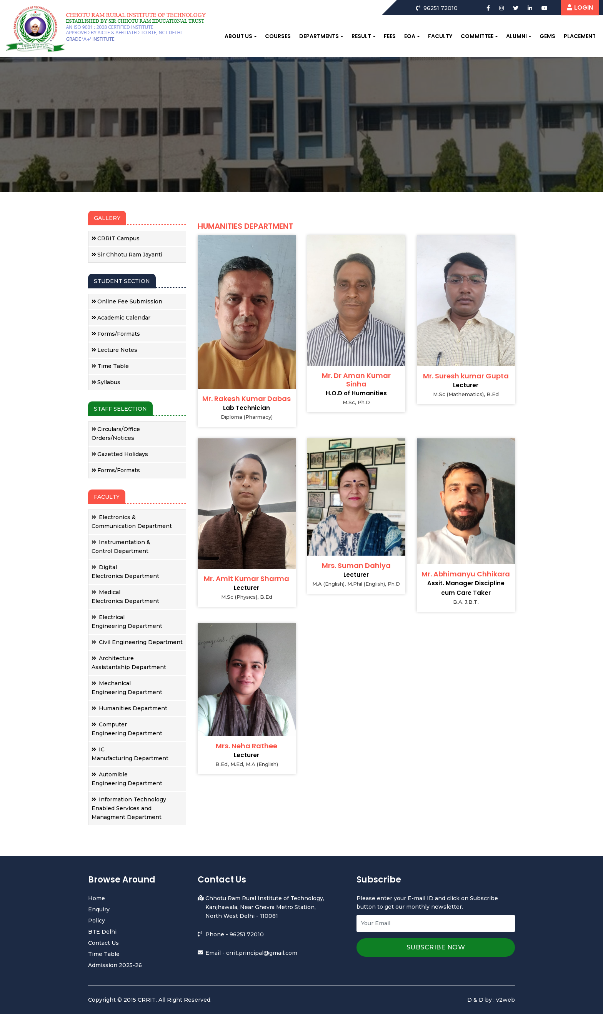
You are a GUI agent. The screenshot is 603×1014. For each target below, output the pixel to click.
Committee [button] (477, 36)
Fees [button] (390, 36)
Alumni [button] (516, 36)
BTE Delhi (102, 931)
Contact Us (103, 942)
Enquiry (99, 909)
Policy (96, 920)
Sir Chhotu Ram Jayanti (127, 254)
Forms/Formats (116, 333)
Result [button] (361, 36)
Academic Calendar (121, 317)
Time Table (110, 366)
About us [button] (238, 36)
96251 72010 (247, 934)
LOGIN (580, 7)
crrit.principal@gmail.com (261, 952)
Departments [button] (319, 36)
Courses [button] (278, 36)
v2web (505, 999)
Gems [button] (547, 36)
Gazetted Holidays (120, 454)
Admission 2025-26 (115, 965)
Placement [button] (580, 36)
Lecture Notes (114, 349)
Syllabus (106, 382)
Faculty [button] (440, 36)
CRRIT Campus (116, 238)
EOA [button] (409, 36)
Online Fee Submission (127, 301)
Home (96, 898)
